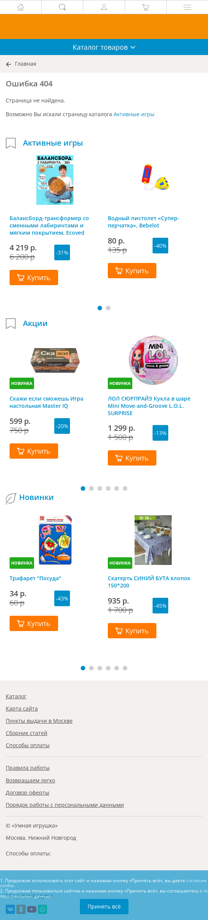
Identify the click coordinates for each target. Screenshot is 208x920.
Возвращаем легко (30, 780)
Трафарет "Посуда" (35, 578)
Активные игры (134, 114)
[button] (100, 308)
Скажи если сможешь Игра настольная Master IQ (46, 402)
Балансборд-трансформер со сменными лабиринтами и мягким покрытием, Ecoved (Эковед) (49, 225)
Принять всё (104, 906)
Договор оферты (27, 792)
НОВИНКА (21, 383)
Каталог (16, 696)
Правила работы (28, 767)
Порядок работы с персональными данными (65, 804)
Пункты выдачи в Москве (39, 720)
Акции (35, 323)
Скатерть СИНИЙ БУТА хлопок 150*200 (149, 581)
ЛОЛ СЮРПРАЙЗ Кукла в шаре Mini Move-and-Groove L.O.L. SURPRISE (149, 405)
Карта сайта (22, 708)
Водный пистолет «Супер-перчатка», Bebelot (143, 221)
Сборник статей (26, 733)
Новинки (36, 497)
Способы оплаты (28, 745)
